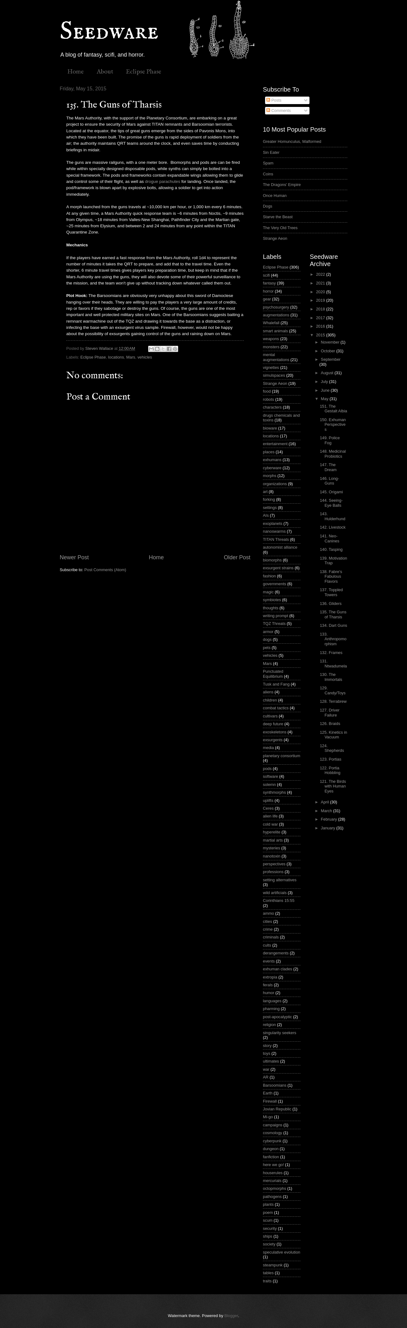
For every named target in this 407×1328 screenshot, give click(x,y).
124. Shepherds (332, 748)
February (329, 819)
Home (75, 72)
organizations (275, 483)
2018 (321, 309)
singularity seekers (279, 1032)
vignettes (271, 367)
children (270, 700)
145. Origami (331, 492)
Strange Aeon (275, 238)
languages (272, 1001)
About (105, 72)
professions (273, 871)
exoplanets (272, 523)
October (328, 351)
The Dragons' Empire (282, 184)
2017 (321, 317)
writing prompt (275, 615)
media (268, 747)
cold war (270, 824)
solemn (269, 784)
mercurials (272, 1180)
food (267, 391)
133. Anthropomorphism (333, 639)
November (330, 342)
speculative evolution (281, 1252)
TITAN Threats (276, 539)
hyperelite (271, 832)
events (269, 961)
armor (268, 631)
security (270, 1228)
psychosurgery (276, 307)
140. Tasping (331, 549)
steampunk (273, 1265)
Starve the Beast (278, 216)
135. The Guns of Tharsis (333, 614)
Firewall (270, 1101)
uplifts (268, 800)
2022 (321, 274)
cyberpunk (272, 1141)
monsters (271, 347)
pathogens (272, 1196)
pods (267, 768)
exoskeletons (274, 732)
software (270, 776)
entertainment (275, 443)
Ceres (268, 808)
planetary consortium (281, 755)
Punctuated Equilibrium (273, 673)
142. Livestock (332, 527)
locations (116, 357)
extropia (270, 977)
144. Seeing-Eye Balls (331, 502)
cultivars (270, 716)
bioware (270, 428)
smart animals (275, 331)
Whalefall (271, 322)
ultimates (271, 1061)
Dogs (267, 206)
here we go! (273, 1164)
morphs (269, 475)
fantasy (269, 283)
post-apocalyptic (277, 1016)
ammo (268, 913)
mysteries (271, 848)
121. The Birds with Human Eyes (333, 786)
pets (266, 647)
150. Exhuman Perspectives (333, 424)
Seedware (109, 32)
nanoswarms (274, 531)
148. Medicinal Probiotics (333, 453)
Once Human (275, 195)
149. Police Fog (330, 440)
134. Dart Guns (333, 625)
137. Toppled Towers (331, 592)
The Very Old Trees (280, 227)
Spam (268, 163)
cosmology (272, 1132)
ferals (268, 985)
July (325, 381)
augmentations (276, 315)
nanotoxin (271, 856)
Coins (268, 174)
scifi (266, 275)
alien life (270, 816)
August (327, 372)
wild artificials (275, 892)
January (328, 828)
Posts (273, 100)
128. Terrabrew (333, 701)
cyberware (272, 467)
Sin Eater (271, 152)
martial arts (273, 840)
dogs (267, 639)
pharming (271, 1008)
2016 (321, 326)
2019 (321, 300)
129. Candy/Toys (332, 690)
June (326, 390)
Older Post (237, 557)
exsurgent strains (278, 568)
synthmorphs (274, 792)
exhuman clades (277, 969)
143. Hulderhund (332, 516)
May (325, 398)
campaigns (272, 1125)
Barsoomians (274, 1085)
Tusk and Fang (276, 684)
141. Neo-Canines (329, 538)
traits (267, 1281)
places (268, 452)
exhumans (272, 459)
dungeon (271, 1148)
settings (270, 507)
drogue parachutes (162, 181)
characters (272, 407)
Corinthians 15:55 (278, 900)
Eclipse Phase (143, 72)
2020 (321, 291)
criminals (271, 937)
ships (267, 1236)
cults (267, 945)
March (327, 810)
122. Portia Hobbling (330, 770)
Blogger (231, 1315)
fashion (269, 576)
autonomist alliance (280, 547)
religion (269, 1024)
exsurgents (273, 739)
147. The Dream (328, 467)
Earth (268, 1093)
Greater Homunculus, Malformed (292, 141)
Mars (130, 357)
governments (274, 583)
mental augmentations (276, 357)
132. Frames (331, 652)
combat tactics (276, 708)
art (265, 491)
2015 (321, 335)
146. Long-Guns (329, 480)
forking (269, 499)
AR (266, 1077)
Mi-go (268, 1116)
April (325, 802)
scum (268, 1220)
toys (266, 1053)
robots (268, 399)
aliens (268, 692)
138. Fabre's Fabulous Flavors (331, 576)
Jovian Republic (277, 1109)
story (267, 1045)
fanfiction (271, 1156)
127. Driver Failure (329, 712)
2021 (321, 283)
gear (267, 299)
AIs (266, 515)
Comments (278, 110)
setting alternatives (279, 880)
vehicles (145, 357)
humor (268, 992)
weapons (271, 338)
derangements (276, 953)
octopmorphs (274, 1188)
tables (268, 1272)
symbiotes (272, 599)
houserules (273, 1172)
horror (268, 291)
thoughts (270, 608)
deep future (273, 724)
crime (268, 929)
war (266, 1069)
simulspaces (274, 375)
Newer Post (74, 557)
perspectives (274, 864)
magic (268, 592)
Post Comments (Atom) (105, 569)
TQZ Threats (274, 623)
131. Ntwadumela (333, 663)
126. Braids (330, 723)
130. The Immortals (331, 677)
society (269, 1244)
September (330, 359)
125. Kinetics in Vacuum (333, 734)
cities (267, 921)
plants (268, 1204)
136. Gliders (330, 603)
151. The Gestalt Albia (333, 408)
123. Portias (330, 759)
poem (268, 1212)
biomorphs (272, 560)
